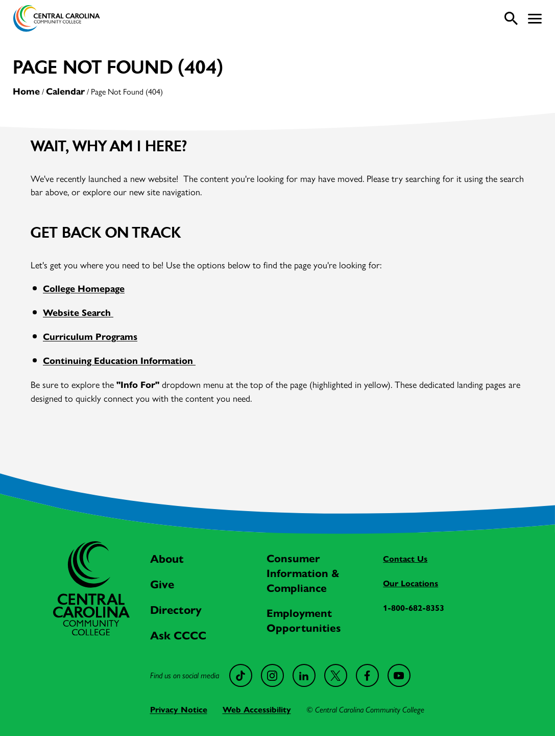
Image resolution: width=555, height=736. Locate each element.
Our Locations (410, 583)
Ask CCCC (178, 635)
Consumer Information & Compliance (303, 573)
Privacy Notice (178, 710)
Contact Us (405, 559)
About (167, 559)
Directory (176, 610)
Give (162, 584)
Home (26, 91)
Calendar (65, 91)
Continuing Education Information (119, 360)
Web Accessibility (257, 710)
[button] (535, 19)
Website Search (78, 312)
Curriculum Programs (90, 336)
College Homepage (84, 288)
